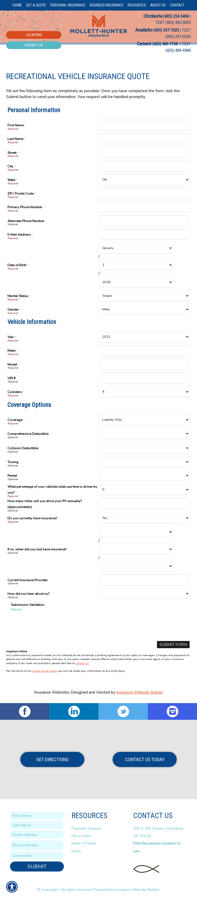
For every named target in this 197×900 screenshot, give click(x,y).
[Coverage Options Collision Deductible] (144, 448)
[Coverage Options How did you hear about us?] (144, 593)
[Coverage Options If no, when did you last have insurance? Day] (135, 549)
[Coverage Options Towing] (144, 461)
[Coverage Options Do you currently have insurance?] (144, 518)
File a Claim (81, 836)
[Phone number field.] (37, 845)
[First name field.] (37, 816)
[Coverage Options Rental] (144, 475)
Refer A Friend (84, 843)
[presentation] (50, 621)
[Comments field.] (37, 856)
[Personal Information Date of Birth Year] (135, 282)
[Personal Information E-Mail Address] (144, 234)
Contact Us (33, 45)
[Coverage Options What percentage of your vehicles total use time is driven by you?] (144, 489)
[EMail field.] (37, 835)
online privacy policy (44, 671)
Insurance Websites (52, 692)
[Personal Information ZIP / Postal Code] (144, 193)
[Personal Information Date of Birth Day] (135, 265)
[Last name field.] (37, 825)
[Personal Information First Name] (144, 125)
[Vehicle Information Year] (144, 336)
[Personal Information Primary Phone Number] (144, 207)
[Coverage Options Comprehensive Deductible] (144, 433)
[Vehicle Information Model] (144, 364)
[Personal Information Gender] (144, 309)
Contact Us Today (144, 760)
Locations (34, 35)
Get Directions (52, 760)
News (76, 851)
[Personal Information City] (144, 166)
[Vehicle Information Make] (144, 350)
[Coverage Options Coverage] (144, 419)
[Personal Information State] (144, 179)
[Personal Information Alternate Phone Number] (144, 220)
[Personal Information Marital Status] (144, 295)
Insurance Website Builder (139, 692)
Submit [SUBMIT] (37, 866)
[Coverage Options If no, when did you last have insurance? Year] (135, 566)
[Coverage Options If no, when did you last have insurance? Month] (135, 532)
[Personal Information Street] (144, 152)
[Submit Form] (173, 644)
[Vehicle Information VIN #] (144, 378)
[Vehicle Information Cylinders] (144, 391)
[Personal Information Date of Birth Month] (135, 248)
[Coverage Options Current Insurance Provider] (144, 579)
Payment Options (87, 828)
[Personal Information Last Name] (144, 138)
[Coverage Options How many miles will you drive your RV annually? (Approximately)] (144, 503)
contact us (81, 663)
